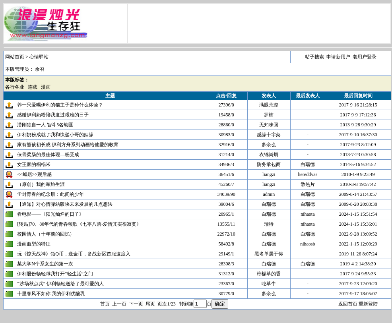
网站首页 (14, 57)
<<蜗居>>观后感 (34, 174)
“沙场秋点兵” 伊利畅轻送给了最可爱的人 (60, 283)
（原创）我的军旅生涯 (41, 184)
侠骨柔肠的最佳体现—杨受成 (48, 154)
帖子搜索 (314, 57)
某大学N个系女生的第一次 (45, 264)
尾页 (150, 304)
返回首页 (347, 304)
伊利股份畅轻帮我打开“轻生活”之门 (55, 274)
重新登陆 (368, 304)
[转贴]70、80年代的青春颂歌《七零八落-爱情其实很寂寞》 (79, 224)
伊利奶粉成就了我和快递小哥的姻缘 (55, 134)
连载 (32, 87)
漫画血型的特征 (33, 244)
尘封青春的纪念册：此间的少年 (50, 194)
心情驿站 (39, 57)
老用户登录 (364, 57)
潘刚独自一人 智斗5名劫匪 (45, 125)
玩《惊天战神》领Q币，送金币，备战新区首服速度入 (73, 254)
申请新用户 (338, 57)
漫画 (45, 87)
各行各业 (14, 87)
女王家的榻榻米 (33, 164)
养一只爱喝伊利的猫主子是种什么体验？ (60, 105)
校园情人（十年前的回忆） (45, 234)
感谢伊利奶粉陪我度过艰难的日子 (53, 115)
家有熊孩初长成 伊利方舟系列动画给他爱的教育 (67, 144)
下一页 (136, 304)
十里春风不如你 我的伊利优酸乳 (51, 293)
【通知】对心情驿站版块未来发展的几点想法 (65, 204)
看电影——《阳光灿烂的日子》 (50, 214)
